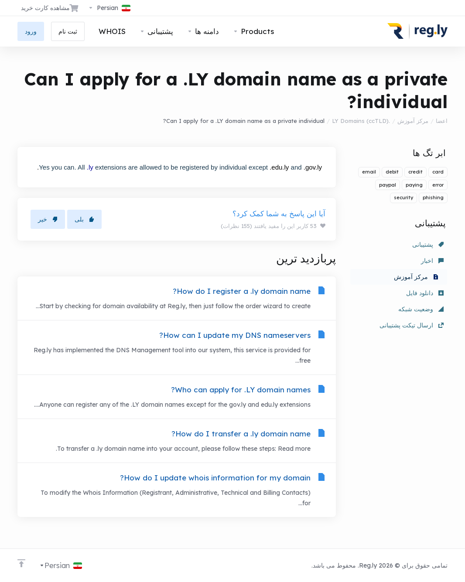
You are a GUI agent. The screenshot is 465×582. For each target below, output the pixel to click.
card (438, 172)
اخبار (432, 261)
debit (392, 172)
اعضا (442, 120)
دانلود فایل (425, 293)
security (403, 197)
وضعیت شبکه (421, 309)
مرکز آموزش (412, 120)
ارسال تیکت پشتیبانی (412, 325)
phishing (433, 197)
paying (414, 185)
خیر (48, 219)
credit (415, 172)
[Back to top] (21, 563)
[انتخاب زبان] (109, 8)
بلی (84, 219)
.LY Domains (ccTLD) (361, 120)
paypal (387, 185)
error (438, 185)
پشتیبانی (428, 244)
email (369, 172)
